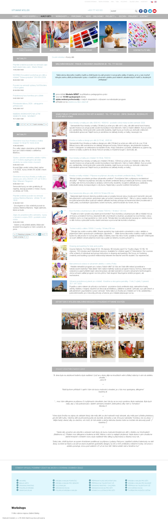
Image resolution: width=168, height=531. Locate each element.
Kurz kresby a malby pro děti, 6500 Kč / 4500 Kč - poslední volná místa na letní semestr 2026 (107, 123)
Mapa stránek (104, 2)
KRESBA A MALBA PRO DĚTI (138, 481)
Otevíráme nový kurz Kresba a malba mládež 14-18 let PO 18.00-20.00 (28, 142)
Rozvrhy (124, 2)
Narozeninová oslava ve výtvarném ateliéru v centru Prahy (93, 264)
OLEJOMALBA (61, 485)
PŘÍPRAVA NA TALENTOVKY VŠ (103, 483)
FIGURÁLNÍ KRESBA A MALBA (66, 490)
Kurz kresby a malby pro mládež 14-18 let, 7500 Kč (90, 158)
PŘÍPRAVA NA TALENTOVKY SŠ (139, 485)
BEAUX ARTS (24, 483)
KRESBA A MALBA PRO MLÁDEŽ (139, 483)
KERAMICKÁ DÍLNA (62, 488)
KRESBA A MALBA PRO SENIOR (67, 483)
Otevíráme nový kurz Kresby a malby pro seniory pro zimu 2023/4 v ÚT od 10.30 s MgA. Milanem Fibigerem (29, 179)
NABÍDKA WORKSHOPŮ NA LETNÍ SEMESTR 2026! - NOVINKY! (26, 115)
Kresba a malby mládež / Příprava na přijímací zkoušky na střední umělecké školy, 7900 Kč (106, 176)
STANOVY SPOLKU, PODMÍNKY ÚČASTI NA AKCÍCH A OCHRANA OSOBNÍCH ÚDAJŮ (49, 468)
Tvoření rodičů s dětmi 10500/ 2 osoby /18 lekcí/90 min (92, 228)
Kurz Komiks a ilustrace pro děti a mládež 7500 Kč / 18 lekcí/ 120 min (98, 211)
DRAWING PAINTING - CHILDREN (103, 485)
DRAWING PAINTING (26, 485)
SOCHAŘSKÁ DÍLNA (135, 488)
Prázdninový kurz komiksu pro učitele (28, 96)
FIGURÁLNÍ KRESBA (26, 488)
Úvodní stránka (91, 2)
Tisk (117, 2)
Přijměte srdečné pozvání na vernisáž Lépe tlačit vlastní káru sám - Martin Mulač (30, 66)
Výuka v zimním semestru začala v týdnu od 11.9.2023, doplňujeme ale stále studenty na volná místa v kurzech (29, 160)
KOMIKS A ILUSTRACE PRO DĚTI (103, 490)
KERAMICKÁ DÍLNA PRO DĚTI (102, 488)
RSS (112, 2)
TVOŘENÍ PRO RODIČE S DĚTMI (139, 490)
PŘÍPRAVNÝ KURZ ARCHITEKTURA (104, 481)
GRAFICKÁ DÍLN (25, 490)
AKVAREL (22, 481)
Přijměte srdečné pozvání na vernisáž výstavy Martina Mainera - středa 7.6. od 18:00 (29, 198)
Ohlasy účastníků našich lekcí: (70, 369)
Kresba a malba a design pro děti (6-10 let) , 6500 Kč (91, 140)
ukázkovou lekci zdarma (78, 102)
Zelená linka (134, 2)
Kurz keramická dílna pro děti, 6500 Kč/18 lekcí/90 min (92, 193)
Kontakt (144, 2)
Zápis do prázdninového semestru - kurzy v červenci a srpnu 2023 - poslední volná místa (30, 217)
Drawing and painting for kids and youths (86, 246)
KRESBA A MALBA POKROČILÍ (66, 481)
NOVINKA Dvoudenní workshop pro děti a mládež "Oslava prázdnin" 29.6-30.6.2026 (30, 76)
